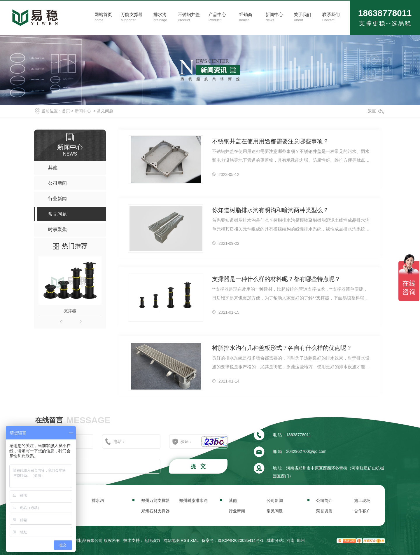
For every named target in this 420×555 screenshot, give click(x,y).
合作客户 (362, 511)
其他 (233, 500)
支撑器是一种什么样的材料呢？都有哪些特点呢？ (276, 279)
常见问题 (105, 111)
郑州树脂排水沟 (193, 500)
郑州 (301, 540)
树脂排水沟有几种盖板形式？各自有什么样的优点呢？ (282, 348)
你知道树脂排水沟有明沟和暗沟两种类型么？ (270, 210)
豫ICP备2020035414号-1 (240, 540)
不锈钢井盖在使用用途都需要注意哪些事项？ (270, 141)
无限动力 (152, 540)
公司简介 (324, 500)
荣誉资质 (324, 511)
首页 (66, 111)
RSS (185, 540)
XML (194, 540)
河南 (290, 540)
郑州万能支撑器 (155, 500)
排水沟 (98, 500)
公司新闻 (275, 500)
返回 (376, 111)
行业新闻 (237, 511)
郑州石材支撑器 (155, 511)
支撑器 (70, 310)
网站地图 (171, 540)
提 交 (199, 466)
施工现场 (362, 500)
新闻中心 (83, 111)
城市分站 (275, 540)
